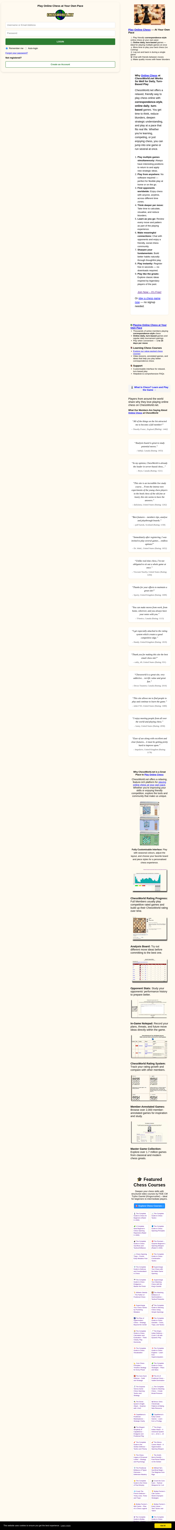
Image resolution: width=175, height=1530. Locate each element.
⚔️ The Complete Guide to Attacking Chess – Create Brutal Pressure (158, 1424)
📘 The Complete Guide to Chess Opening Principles (158, 1231)
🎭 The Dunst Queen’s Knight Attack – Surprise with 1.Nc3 (140, 1439)
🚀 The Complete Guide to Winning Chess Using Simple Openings (158, 1324)
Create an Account (60, 64)
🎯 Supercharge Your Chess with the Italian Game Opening (158, 1278)
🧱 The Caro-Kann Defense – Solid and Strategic (140, 1409)
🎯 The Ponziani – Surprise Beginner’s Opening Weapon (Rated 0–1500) (158, 1249)
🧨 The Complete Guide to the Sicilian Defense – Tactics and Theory (140, 1487)
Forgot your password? (16, 53)
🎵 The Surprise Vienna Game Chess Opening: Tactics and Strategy (140, 1424)
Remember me (16, 48)
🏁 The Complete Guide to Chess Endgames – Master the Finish (140, 1294)
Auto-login (33, 48)
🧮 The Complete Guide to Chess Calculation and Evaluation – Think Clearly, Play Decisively (140, 1360)
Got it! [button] (163, 1526)
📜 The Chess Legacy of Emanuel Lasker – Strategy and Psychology (140, 1504)
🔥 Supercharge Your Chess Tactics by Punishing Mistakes (140, 1326)
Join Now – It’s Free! (149, 292)
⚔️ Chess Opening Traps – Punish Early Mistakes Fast (140, 1264)
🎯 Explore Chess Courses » (149, 1206)
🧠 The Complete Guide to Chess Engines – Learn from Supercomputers (158, 1377)
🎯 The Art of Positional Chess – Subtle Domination (158, 1409)
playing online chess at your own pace (149, 783)
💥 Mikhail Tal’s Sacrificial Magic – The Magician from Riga (158, 1518)
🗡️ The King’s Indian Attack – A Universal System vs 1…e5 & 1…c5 (158, 1469)
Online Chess (149, 75)
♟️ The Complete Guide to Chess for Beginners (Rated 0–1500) (140, 1217)
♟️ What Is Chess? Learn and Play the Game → (149, 388)
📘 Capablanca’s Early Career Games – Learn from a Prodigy (158, 1455)
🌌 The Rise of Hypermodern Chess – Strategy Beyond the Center (140, 1342)
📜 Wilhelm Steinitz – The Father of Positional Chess (140, 1308)
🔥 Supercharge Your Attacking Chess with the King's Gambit (158, 1294)
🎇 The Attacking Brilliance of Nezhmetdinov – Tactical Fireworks (158, 1309)
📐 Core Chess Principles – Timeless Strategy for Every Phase (140, 1394)
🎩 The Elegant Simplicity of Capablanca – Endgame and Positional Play (140, 1471)
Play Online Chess (139, 29)
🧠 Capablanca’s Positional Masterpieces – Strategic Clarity (140, 1455)
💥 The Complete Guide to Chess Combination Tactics (158, 1264)
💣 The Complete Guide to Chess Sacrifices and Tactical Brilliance (140, 1247)
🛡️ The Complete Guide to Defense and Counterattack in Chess (140, 1279)
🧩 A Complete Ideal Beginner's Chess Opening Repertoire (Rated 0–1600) (140, 1232)
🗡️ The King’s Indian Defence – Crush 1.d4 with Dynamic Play (158, 1357)
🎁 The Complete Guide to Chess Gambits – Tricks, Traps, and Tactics (158, 1342)
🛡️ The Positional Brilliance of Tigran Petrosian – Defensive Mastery (140, 1521)
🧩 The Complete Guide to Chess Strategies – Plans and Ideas (158, 1392)
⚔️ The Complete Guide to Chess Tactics (158, 1216)
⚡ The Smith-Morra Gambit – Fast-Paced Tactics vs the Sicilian (158, 1504)
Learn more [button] (66, 1526)
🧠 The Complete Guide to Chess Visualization (140, 1375)
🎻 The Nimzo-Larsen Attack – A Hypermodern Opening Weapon (158, 1486)
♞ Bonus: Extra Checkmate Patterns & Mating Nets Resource (158, 1440)
